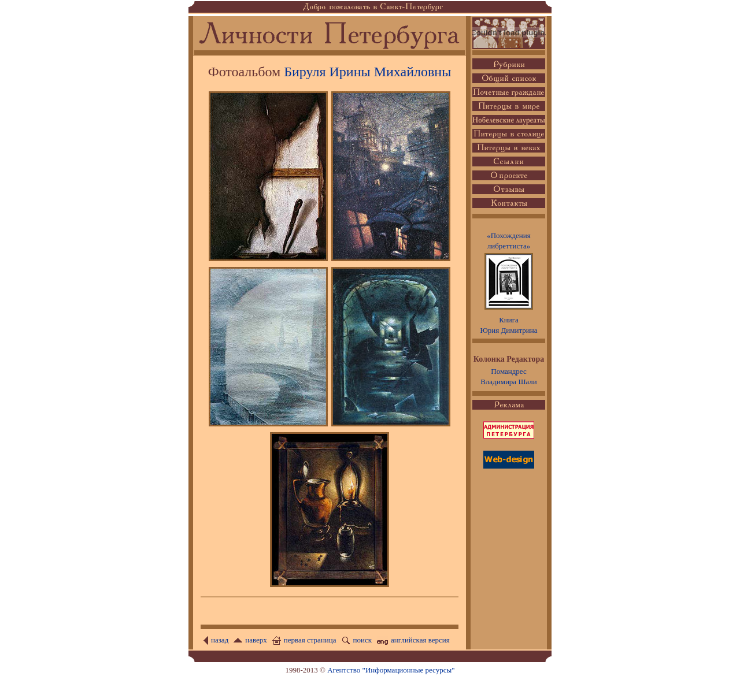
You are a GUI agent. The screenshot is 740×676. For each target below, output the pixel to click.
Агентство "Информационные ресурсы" (390, 670)
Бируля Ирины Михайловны (367, 71)
